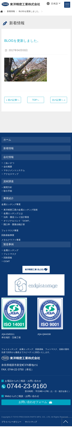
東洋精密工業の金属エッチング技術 (21, 209)
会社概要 (8, 166)
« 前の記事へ (12, 100)
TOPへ (35, 100)
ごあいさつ (9, 163)
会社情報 (8, 157)
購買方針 (8, 187)
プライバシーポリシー (11, 422)
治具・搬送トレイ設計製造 (16, 217)
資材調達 (8, 181)
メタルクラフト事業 (11, 240)
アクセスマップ (11, 174)
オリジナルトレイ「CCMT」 (17, 221)
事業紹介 (8, 198)
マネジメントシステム (14, 170)
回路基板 (8, 257)
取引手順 (8, 191)
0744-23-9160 (27, 386)
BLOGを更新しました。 (29, 11)
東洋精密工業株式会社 (20, 4)
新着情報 (11, 11)
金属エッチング (11, 250)
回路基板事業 (7, 235)
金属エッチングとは (13, 213)
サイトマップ (31, 422)
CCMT (7, 261)
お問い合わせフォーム (36, 402)
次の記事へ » (58, 100)
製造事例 (8, 244)
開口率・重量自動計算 (14, 224)
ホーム (7, 139)
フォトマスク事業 (9, 230)
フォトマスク (10, 254)
